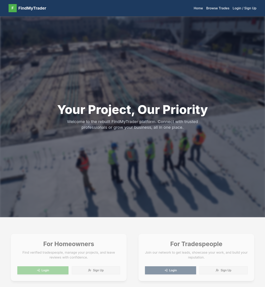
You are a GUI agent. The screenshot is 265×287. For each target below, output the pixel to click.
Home (198, 8)
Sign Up (94, 270)
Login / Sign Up (244, 8)
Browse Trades (217, 8)
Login (41, 270)
